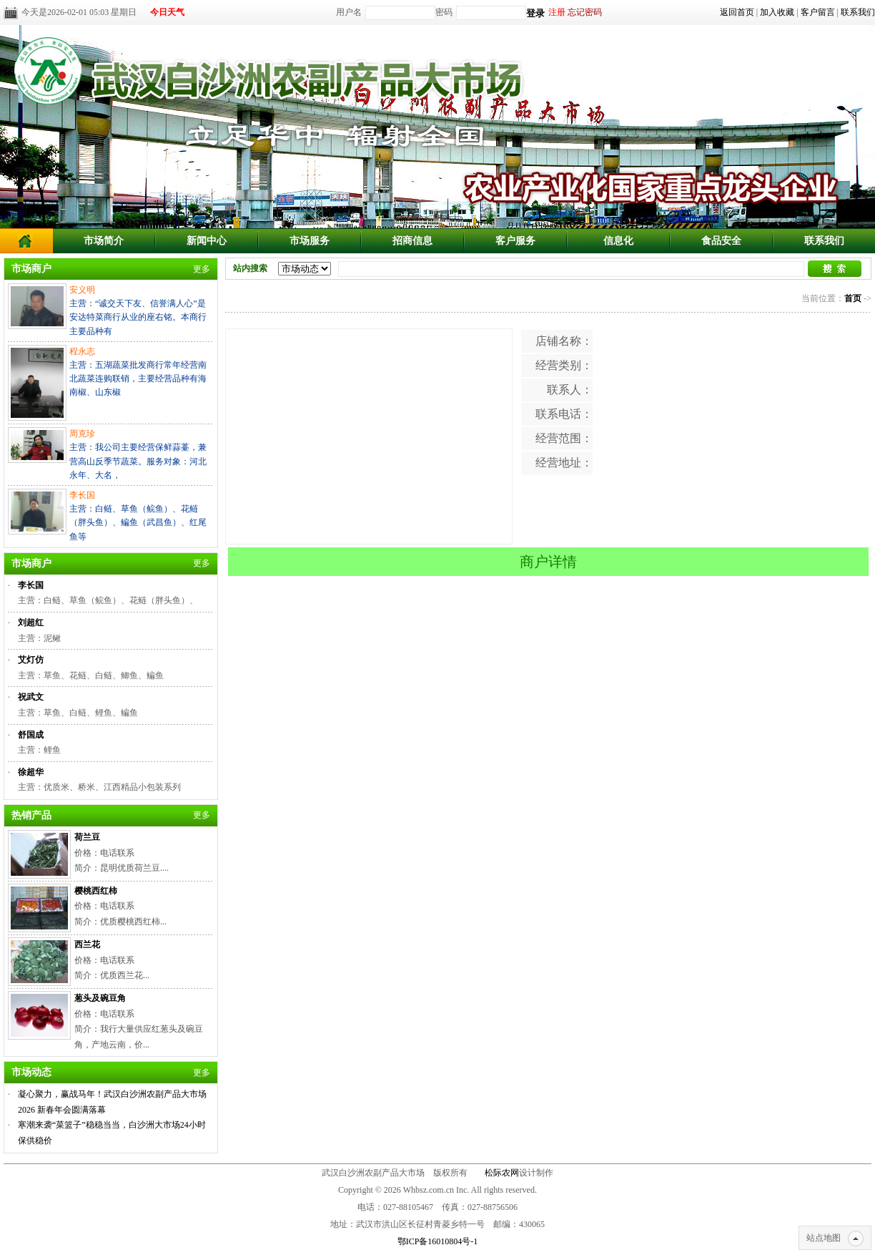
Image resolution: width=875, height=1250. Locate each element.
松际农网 (502, 1173)
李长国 (31, 585)
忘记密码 (585, 12)
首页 (852, 298)
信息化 (618, 240)
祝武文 (31, 697)
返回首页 (737, 12)
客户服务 (515, 240)
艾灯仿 (31, 660)
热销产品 (31, 815)
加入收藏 (777, 12)
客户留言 (818, 12)
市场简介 (104, 240)
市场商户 (31, 268)
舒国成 (31, 735)
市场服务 (310, 240)
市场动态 (31, 1072)
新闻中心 (207, 240)
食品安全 (721, 240)
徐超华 (31, 772)
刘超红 (31, 622)
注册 (556, 12)
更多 (201, 269)
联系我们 (858, 12)
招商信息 (412, 240)
